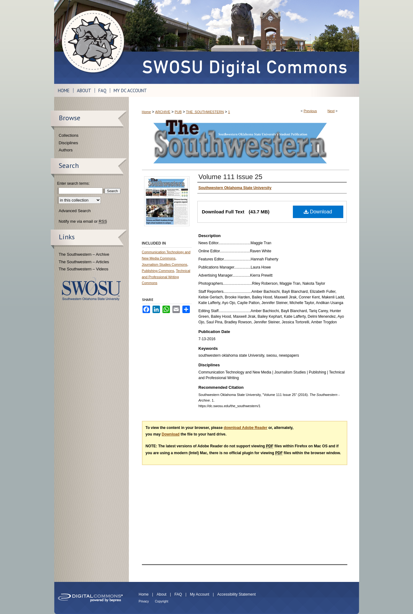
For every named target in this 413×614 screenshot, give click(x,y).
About (161, 594)
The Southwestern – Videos (83, 269)
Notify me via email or (83, 221)
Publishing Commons (158, 271)
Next (331, 111)
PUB (178, 112)
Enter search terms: (73, 183)
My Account (199, 594)
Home (146, 112)
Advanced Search (75, 210)
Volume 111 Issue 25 (230, 177)
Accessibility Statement (236, 594)
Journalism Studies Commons (164, 264)
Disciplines (68, 142)
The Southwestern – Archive (84, 254)
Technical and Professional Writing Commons (166, 277)
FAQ (178, 594)
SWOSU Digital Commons (244, 42)
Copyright (161, 601)
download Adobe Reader (245, 428)
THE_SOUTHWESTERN (205, 112)
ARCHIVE (163, 112)
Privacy (144, 601)
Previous (310, 111)
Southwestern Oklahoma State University (91, 289)
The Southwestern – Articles (84, 261)
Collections (69, 135)
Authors (66, 150)
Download (318, 211)
